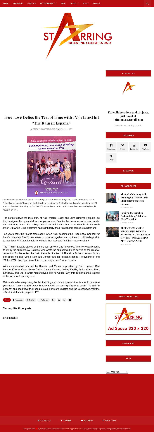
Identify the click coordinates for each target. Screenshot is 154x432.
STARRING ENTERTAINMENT (45, 129)
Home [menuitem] (5, 3)
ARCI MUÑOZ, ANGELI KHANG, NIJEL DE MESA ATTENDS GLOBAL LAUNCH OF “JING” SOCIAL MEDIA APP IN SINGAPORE (135, 234)
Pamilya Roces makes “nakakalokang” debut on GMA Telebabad (134, 216)
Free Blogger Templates (73, 428)
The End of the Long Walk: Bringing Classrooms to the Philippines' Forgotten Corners (135, 199)
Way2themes (45, 428)
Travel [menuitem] (73, 3)
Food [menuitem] (85, 3)
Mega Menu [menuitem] (18, 3)
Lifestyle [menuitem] (32, 3)
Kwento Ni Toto (123, 428)
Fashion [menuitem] (96, 3)
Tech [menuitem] (63, 3)
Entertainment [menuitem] (47, 3)
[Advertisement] (51, 91)
